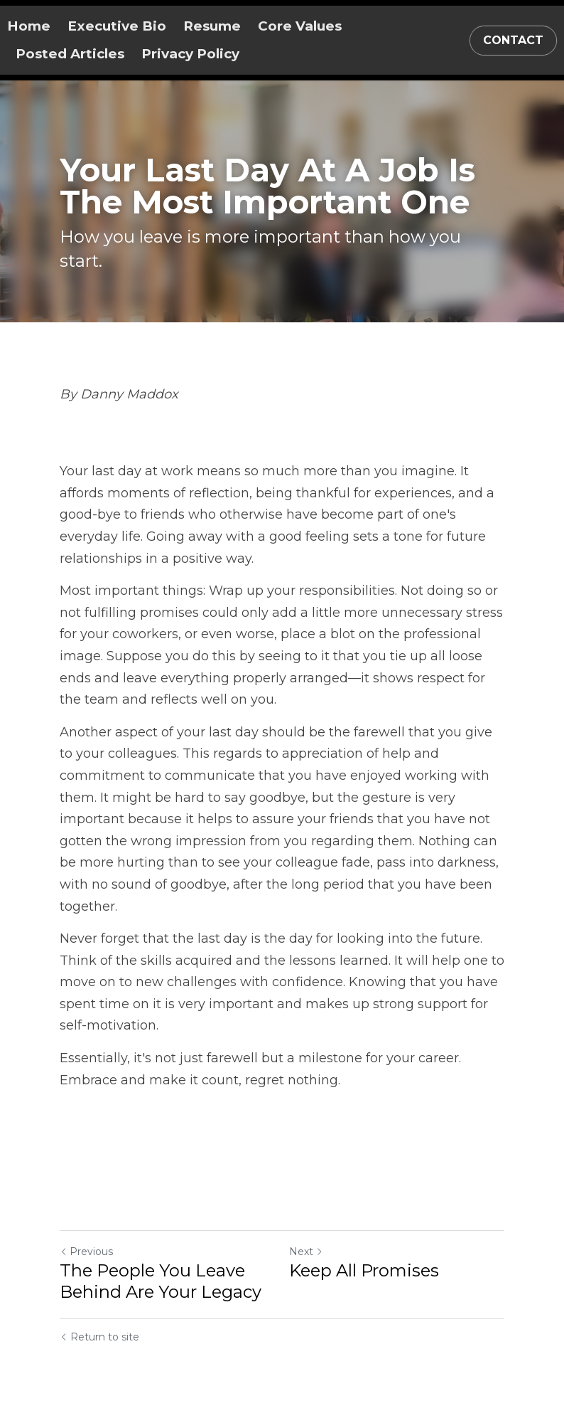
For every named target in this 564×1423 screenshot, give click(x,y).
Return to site (99, 1337)
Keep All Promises (364, 1270)
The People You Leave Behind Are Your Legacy (160, 1281)
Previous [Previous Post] (86, 1251)
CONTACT (513, 40)
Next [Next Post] (306, 1251)
